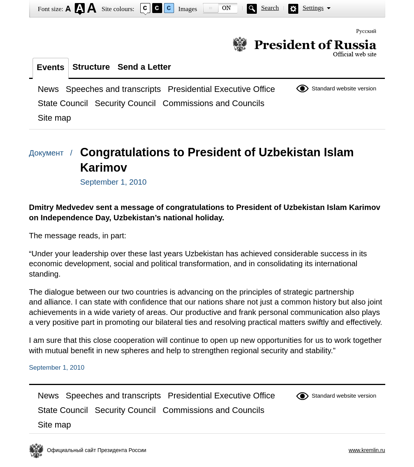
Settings (313, 7)
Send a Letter (144, 67)
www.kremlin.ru (367, 450)
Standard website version (344, 88)
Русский (366, 31)
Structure (91, 67)
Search (270, 7)
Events (50, 67)
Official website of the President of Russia (304, 47)
